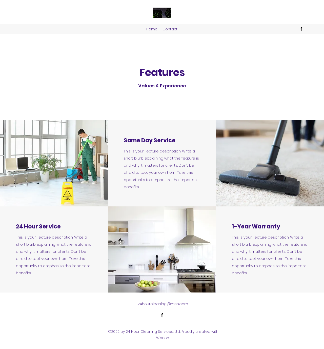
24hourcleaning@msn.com (162, 303)
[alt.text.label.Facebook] (301, 29)
